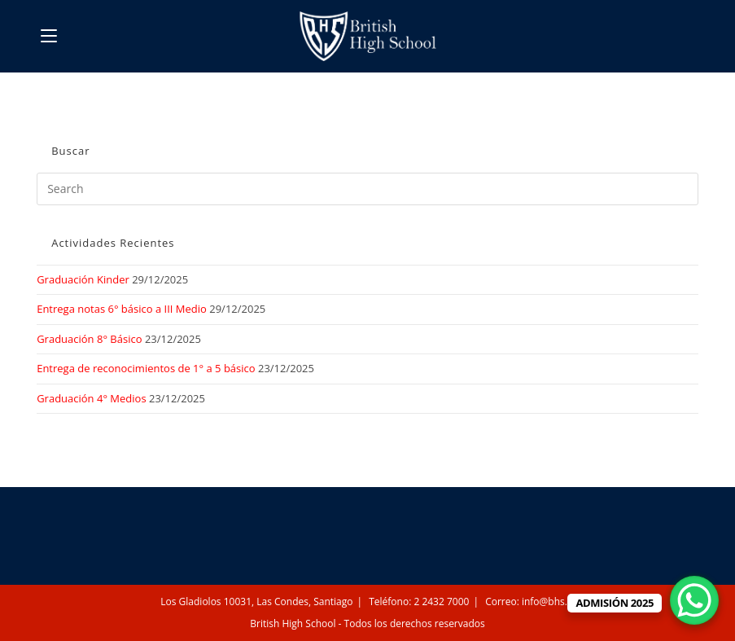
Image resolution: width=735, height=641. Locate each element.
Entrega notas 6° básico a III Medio (122, 308)
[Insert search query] (367, 189)
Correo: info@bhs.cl (530, 601)
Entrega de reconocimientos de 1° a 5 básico (146, 368)
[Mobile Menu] (49, 36)
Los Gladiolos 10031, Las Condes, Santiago (256, 601)
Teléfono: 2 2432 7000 (419, 601)
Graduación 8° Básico (89, 338)
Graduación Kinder (83, 279)
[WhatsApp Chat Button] (694, 600)
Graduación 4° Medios (91, 398)
